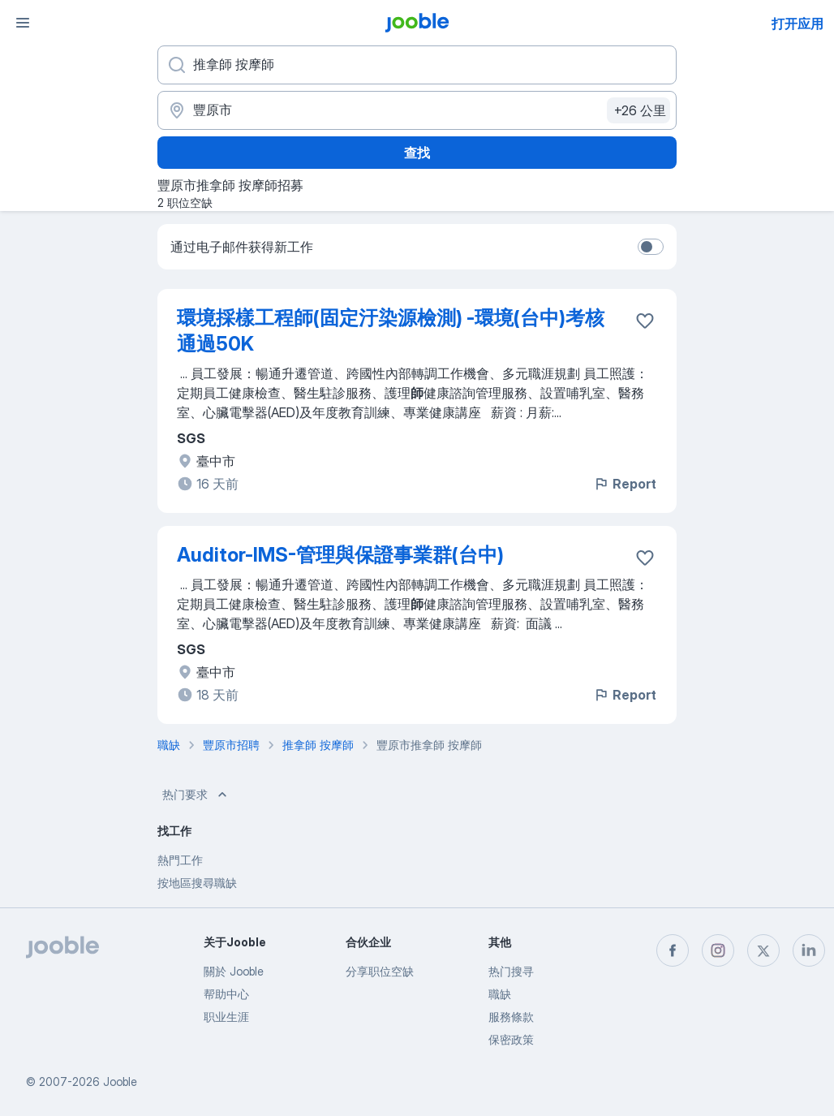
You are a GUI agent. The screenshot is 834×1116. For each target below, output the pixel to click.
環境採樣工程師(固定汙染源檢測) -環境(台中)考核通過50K (390, 330)
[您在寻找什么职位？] (417, 64)
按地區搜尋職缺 (197, 883)
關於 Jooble (234, 971)
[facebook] (672, 950)
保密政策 (511, 1039)
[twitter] (763, 950)
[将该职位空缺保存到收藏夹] (645, 321)
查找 (417, 152)
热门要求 (196, 794)
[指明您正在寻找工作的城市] (417, 110)
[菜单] (22, 22)
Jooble (120, 1081)
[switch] (651, 247)
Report (624, 484)
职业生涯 (226, 1016)
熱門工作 (180, 860)
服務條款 (511, 1016)
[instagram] (718, 950)
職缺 (499, 994)
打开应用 (797, 23)
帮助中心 (226, 994)
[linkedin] (809, 950)
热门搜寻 (511, 971)
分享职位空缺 (380, 971)
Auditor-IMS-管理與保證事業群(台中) (340, 555)
